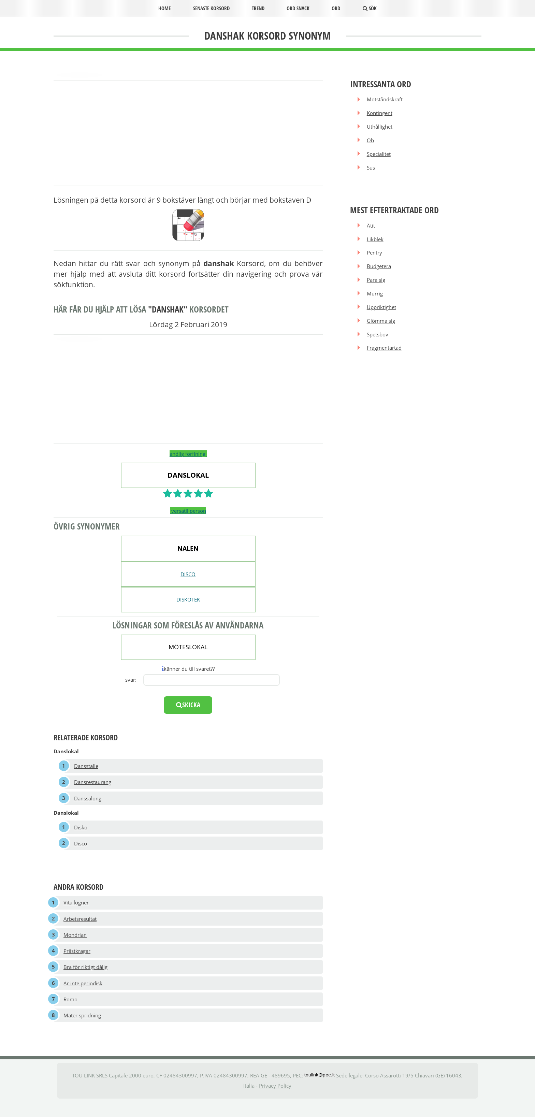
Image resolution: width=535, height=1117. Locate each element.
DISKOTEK (188, 599)
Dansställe (86, 766)
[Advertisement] (188, 134)
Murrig (375, 305)
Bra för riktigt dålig (86, 977)
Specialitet (379, 158)
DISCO (188, 574)
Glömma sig (381, 334)
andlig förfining (188, 453)
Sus (371, 173)
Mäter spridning (82, 1029)
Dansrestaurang (93, 783)
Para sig (376, 290)
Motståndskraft (385, 99)
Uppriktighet (382, 319)
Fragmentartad (384, 363)
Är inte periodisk (83, 995)
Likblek (375, 246)
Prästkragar (77, 960)
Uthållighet (380, 129)
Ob (371, 143)
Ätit (371, 232)
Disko (81, 831)
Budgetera (379, 275)
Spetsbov (378, 349)
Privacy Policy (275, 1100)
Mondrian (75, 943)
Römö (71, 1012)
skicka (188, 704)
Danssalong (88, 801)
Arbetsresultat (80, 926)
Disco (80, 848)
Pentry (375, 261)
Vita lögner (76, 908)
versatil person (188, 510)
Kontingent (380, 114)
